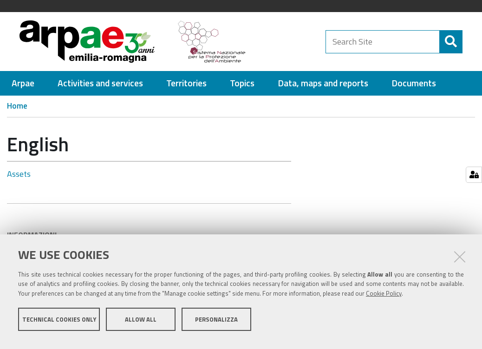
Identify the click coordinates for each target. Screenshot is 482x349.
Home (17, 110)
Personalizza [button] (216, 325)
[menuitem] (23, 87)
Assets (19, 178)
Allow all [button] (140, 325)
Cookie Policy (384, 299)
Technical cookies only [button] (59, 325)
